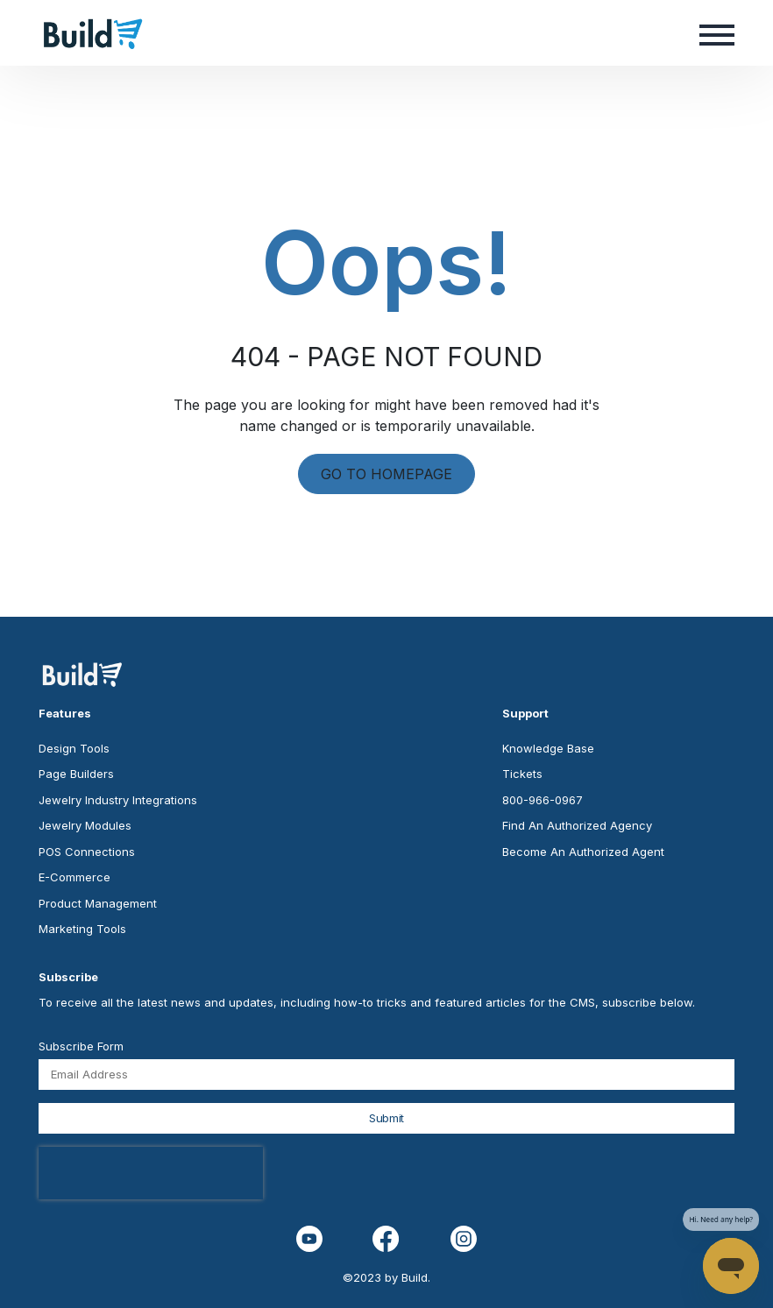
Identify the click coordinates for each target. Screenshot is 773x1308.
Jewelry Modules (85, 825)
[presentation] (151, 1173)
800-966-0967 (542, 800)
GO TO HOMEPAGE (386, 474)
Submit (386, 1118)
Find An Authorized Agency (577, 825)
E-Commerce (74, 877)
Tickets (522, 774)
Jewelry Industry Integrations (118, 800)
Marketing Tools (82, 929)
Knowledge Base (548, 748)
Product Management (98, 903)
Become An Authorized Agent (583, 852)
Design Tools (74, 748)
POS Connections (87, 852)
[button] (716, 33)
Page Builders (76, 774)
